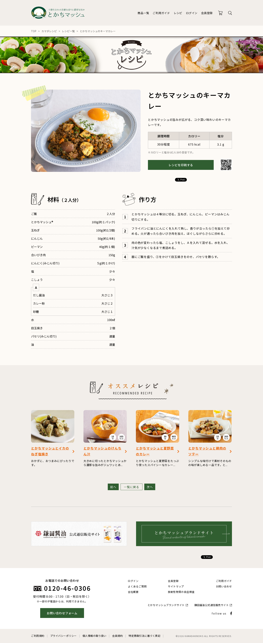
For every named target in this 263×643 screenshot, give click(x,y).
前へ (113, 487)
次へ (150, 487)
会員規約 (117, 636)
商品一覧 (143, 13)
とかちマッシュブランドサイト (166, 605)
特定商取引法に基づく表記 (144, 636)
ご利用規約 (37, 636)
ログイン (191, 13)
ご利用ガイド (161, 13)
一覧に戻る (131, 487)
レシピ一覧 (68, 31)
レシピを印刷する (181, 165)
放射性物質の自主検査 (181, 592)
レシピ (178, 13)
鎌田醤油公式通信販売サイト (211, 605)
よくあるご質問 (137, 586)
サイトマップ (176, 586)
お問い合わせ (224, 586)
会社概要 (133, 592)
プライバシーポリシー (63, 636)
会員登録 (207, 13)
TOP (33, 31)
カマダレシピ (49, 31)
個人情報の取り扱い (94, 636)
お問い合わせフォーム (62, 613)
